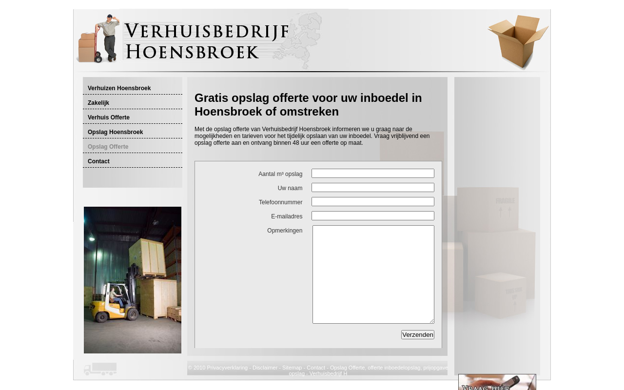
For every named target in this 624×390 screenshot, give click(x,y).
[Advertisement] (309, 86)
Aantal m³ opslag (280, 174)
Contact (316, 367)
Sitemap (292, 367)
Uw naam (290, 188)
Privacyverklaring (227, 367)
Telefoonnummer (280, 202)
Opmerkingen (284, 230)
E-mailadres (286, 216)
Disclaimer (265, 367)
